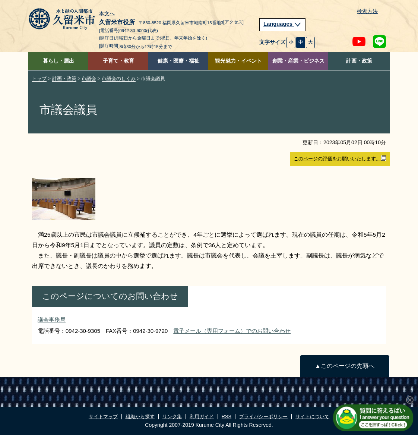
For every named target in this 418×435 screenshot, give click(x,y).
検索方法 (367, 11)
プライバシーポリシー (263, 416)
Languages (282, 24)
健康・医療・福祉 (178, 61)
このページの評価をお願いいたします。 (340, 158)
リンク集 (172, 416)
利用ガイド (202, 416)
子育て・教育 (118, 61)
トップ (39, 78)
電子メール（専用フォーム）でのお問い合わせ (232, 331)
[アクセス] (233, 22)
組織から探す (140, 416)
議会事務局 (52, 319)
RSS (226, 416)
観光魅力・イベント (238, 61)
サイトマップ (103, 416)
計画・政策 (359, 61)
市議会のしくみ (119, 78)
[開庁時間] (109, 45)
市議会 (89, 78)
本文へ (107, 13)
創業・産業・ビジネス (298, 61)
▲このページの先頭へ (344, 366)
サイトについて (312, 416)
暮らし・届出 (58, 61)
